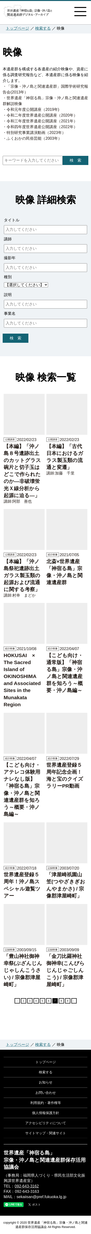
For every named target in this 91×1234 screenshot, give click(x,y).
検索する (43, 28)
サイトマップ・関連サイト (45, 1133)
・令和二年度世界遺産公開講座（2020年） (40, 115)
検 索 (75, 160)
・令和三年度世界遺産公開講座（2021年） (40, 121)
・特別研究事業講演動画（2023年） (34, 133)
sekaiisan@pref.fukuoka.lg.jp (41, 1197)
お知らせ (45, 1082)
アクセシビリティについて (45, 1123)
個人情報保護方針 (45, 1113)
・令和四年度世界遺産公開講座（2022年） (40, 127)
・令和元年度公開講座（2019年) (31, 109)
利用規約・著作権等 (45, 1103)
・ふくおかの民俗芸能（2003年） (32, 138)
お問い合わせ (45, 1093)
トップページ (17, 28)
